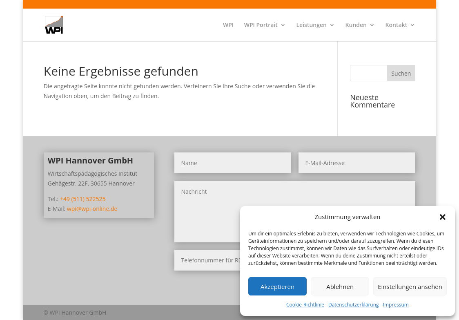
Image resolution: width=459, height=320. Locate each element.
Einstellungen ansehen (410, 286)
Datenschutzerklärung (353, 304)
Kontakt (396, 25)
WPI (228, 25)
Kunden (356, 25)
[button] (443, 217)
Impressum (396, 304)
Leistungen (311, 25)
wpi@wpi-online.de (92, 209)
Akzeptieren (277, 286)
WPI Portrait (261, 25)
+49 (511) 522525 (83, 199)
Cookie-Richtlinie (305, 304)
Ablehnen (340, 286)
